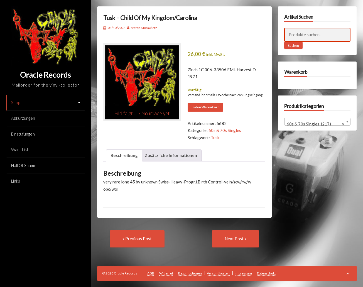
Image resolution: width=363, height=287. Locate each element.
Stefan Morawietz (144, 28)
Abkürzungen (23, 118)
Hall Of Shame (23, 165)
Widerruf (166, 273)
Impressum (243, 273)
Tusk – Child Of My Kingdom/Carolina (150, 17)
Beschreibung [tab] (124, 155)
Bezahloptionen (190, 273)
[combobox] (317, 122)
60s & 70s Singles (225, 130)
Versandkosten (218, 273)
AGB (150, 273)
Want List (19, 149)
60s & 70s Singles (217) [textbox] (316, 124)
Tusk (215, 137)
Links (15, 180)
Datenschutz (266, 273)
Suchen (293, 45)
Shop (15, 102)
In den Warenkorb (205, 107)
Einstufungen (23, 133)
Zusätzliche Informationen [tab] (171, 155)
